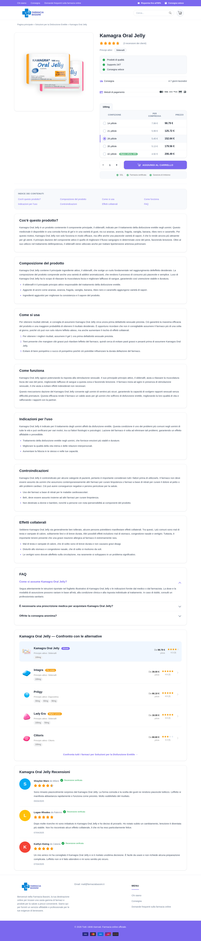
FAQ (146, 204)
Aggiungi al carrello (157, 165)
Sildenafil (120, 50)
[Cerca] (171, 13)
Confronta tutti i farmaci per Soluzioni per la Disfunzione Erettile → (100, 754)
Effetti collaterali (110, 204)
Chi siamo (21, 3)
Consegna (35, 3)
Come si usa (108, 199)
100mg (106, 107)
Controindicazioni (68, 204)
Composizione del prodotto (73, 199)
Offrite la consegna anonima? (38, 615)
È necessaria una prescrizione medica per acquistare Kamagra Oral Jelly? (66, 606)
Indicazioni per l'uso (27, 204)
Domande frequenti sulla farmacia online (62, 3)
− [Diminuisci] (103, 164)
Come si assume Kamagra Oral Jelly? (43, 581)
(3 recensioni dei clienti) (134, 43)
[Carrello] (180, 13)
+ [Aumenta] (116, 164)
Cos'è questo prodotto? (29, 199)
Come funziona (151, 199)
